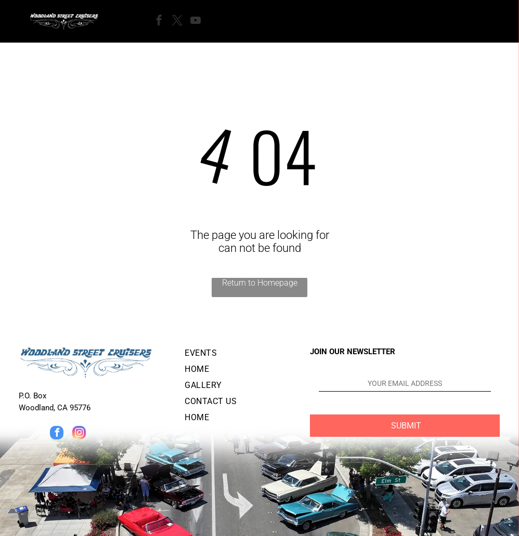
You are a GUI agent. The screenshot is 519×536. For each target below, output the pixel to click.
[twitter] (177, 21)
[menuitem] (239, 355)
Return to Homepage (259, 283)
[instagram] (79, 434)
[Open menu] (243, 21)
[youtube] (195, 21)
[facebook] (159, 21)
